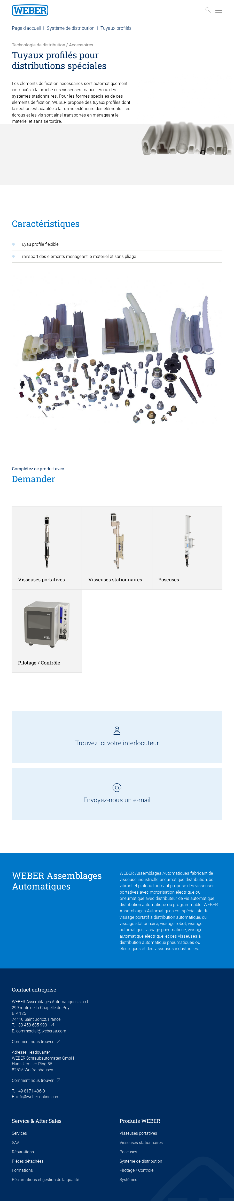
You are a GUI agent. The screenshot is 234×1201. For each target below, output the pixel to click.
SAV (15, 1142)
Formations (22, 1170)
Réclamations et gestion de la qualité (45, 1179)
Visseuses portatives (138, 1133)
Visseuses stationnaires (141, 1142)
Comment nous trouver (32, 1041)
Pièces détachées (27, 1161)
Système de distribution (71, 28)
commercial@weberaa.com (41, 1031)
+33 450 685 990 (31, 1025)
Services (19, 1133)
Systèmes (128, 1179)
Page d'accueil (26, 28)
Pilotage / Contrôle (136, 1170)
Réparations (23, 1151)
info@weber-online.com (37, 1096)
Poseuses (128, 1151)
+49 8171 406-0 (30, 1091)
